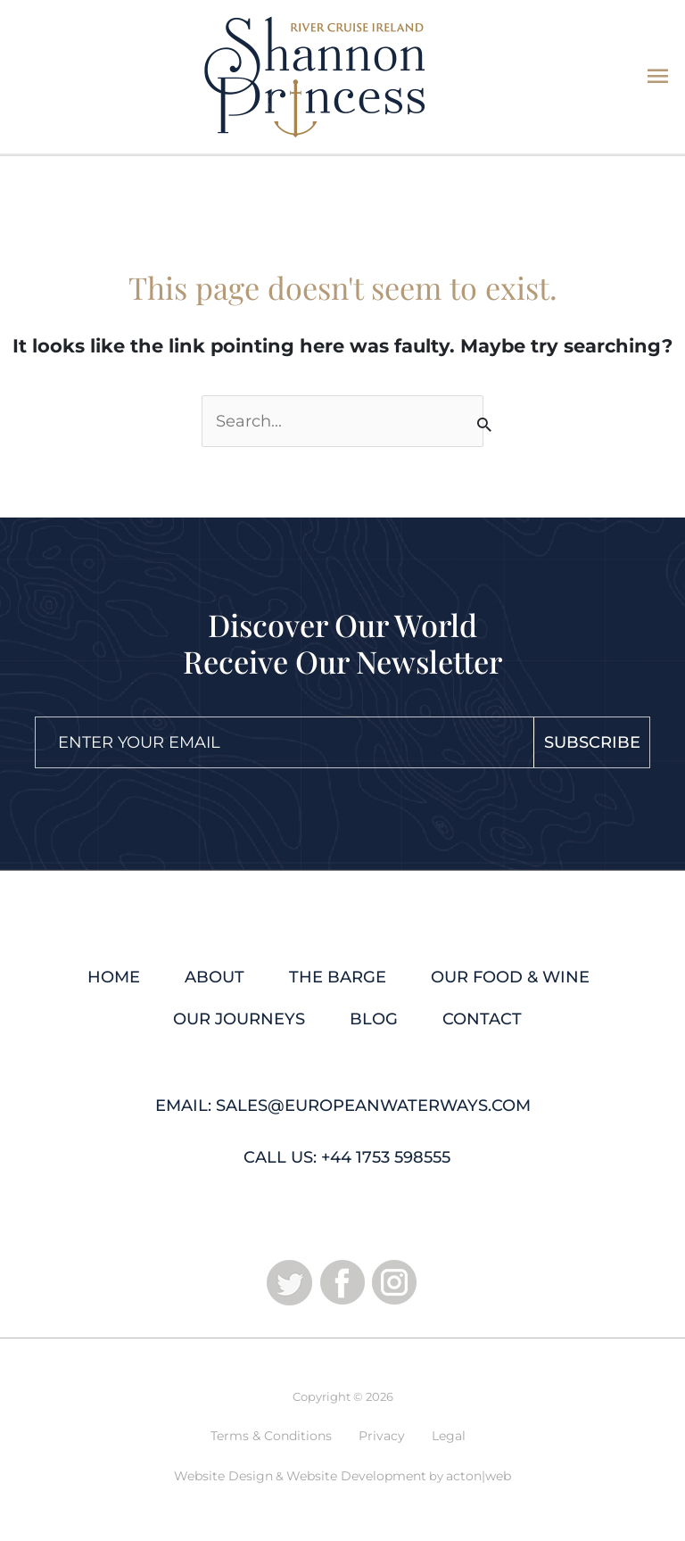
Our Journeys (239, 1019)
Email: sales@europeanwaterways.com (343, 1105)
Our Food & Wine (510, 977)
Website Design (223, 1476)
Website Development (356, 1476)
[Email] (269, 742)
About (214, 977)
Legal (449, 1436)
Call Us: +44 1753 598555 (346, 1157)
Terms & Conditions (271, 1436)
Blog (374, 1019)
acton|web (478, 1476)
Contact (482, 1019)
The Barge (337, 977)
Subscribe (592, 742)
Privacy (382, 1436)
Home (113, 977)
